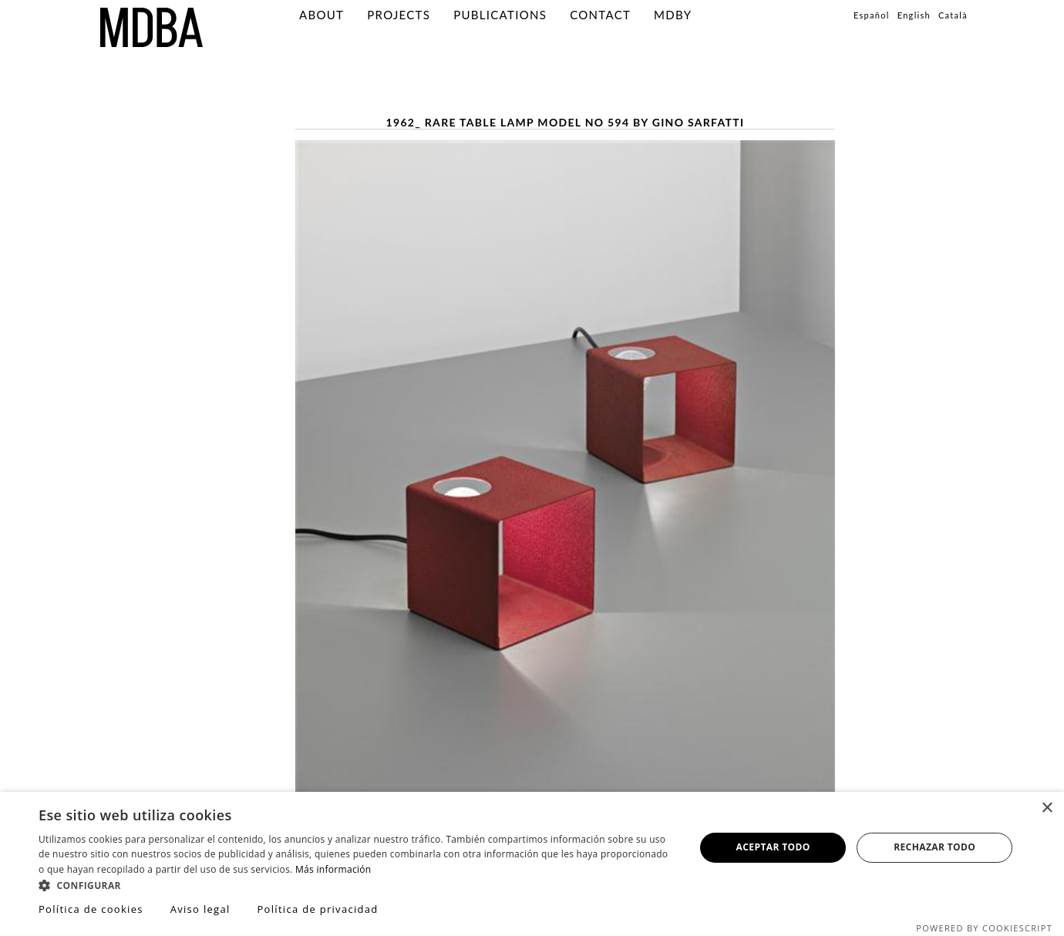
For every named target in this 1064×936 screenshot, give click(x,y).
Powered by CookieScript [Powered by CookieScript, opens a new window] (984, 928)
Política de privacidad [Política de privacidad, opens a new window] (317, 909)
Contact (600, 15)
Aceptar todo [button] (773, 847)
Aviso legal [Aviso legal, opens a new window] (200, 909)
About (321, 15)
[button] (357, 884)
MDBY (673, 15)
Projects (398, 15)
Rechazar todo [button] (934, 847)
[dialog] (532, 864)
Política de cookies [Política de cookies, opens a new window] (91, 909)
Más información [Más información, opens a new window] (333, 869)
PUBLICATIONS (500, 15)
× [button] (1046, 808)
